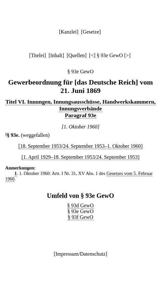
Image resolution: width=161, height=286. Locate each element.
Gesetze (91, 32)
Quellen (76, 55)
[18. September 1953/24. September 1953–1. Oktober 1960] (80, 146)
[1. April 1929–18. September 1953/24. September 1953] (81, 157)
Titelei (37, 55)
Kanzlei (68, 32)
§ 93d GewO (80, 205)
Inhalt (56, 55)
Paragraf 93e (80, 115)
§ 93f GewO (80, 217)
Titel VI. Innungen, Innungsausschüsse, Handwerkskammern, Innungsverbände (80, 105)
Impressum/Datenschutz (81, 254)
